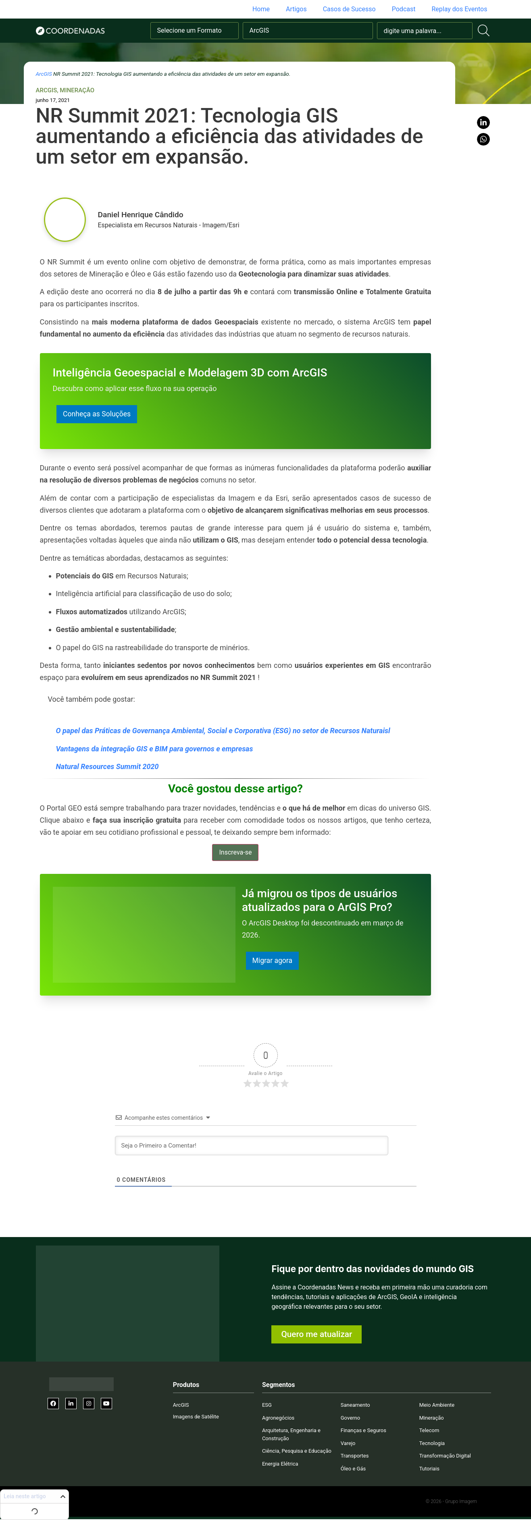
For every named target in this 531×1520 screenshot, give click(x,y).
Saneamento (355, 1406)
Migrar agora (273, 961)
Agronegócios (278, 1418)
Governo (350, 1418)
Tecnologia (432, 1444)
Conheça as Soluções (97, 414)
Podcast (404, 9)
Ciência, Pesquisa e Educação (296, 1452)
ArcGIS (44, 74)
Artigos (296, 9)
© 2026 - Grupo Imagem (451, 1502)
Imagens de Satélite (196, 1417)
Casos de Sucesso (349, 9)
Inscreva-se (235, 853)
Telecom (429, 1431)
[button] (483, 122)
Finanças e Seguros (363, 1431)
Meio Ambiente (437, 1406)
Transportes (355, 1456)
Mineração (77, 90)
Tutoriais (429, 1469)
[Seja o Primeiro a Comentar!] (251, 1146)
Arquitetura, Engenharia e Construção (291, 1435)
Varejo (348, 1444)
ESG (267, 1406)
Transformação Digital (445, 1456)
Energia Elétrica (280, 1464)
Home (261, 9)
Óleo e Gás (353, 1469)
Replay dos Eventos (459, 9)
